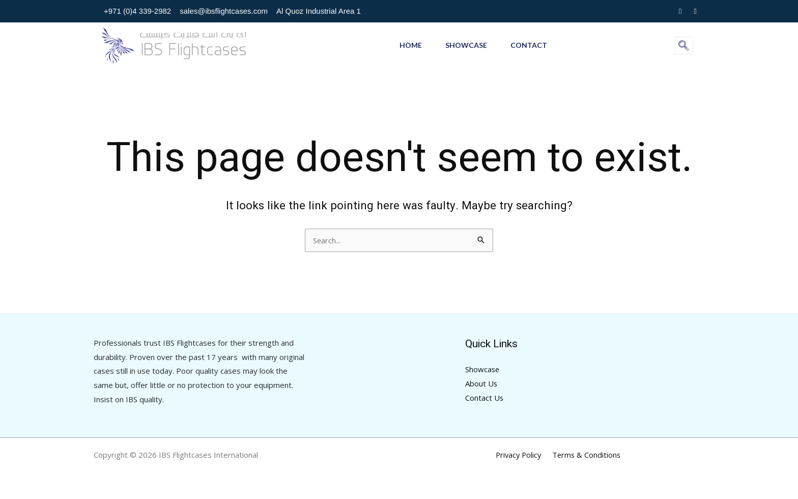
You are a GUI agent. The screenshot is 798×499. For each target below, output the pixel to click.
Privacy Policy (520, 455)
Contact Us (484, 398)
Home (408, 45)
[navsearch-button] (684, 45)
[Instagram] (680, 11)
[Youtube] (695, 11)
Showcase (466, 45)
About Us (481, 383)
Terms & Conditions (586, 455)
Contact (530, 45)
